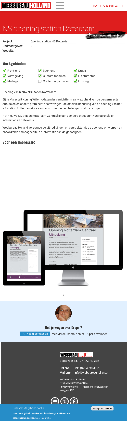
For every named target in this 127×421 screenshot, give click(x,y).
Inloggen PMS (67, 390)
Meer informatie (43, 418)
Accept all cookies (102, 408)
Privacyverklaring (69, 386)
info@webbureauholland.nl (92, 372)
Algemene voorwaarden (95, 386)
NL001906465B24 (77, 383)
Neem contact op (37, 333)
